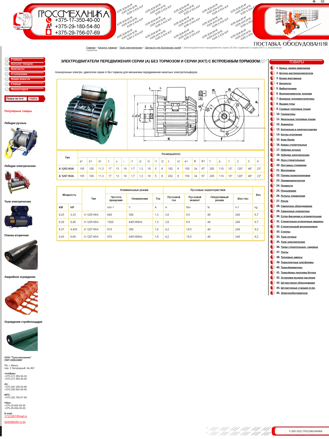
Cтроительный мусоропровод (299, 226)
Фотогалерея (19, 89)
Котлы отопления (291, 134)
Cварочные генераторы (295, 211)
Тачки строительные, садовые (299, 247)
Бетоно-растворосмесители (296, 73)
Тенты (284, 252)
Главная (16, 59)
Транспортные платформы (297, 262)
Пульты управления (293, 195)
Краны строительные (294, 144)
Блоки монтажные (290, 78)
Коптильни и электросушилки (299, 129)
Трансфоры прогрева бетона (298, 272)
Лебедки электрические (295, 155)
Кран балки (287, 139)
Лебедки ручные (291, 149)
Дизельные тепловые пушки (298, 119)
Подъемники (288, 190)
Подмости (287, 185)
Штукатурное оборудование (298, 282)
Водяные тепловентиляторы (296, 98)
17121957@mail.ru (15, 416)
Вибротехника (287, 88)
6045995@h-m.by (15, 422)
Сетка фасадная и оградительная (301, 216)
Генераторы (288, 114)
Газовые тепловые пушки (295, 109)
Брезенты (285, 83)
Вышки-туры (287, 103)
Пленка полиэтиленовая (295, 175)
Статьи (16, 84)
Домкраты (287, 124)
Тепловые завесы (291, 257)
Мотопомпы (288, 170)
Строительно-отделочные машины (302, 221)
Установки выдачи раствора (298, 277)
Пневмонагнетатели (293, 180)
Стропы (285, 231)
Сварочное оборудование (296, 206)
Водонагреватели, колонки (295, 93)
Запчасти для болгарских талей (163, 47)
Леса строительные (293, 160)
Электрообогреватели (294, 293)
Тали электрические (130, 47)
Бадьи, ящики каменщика (294, 68)
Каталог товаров (22, 63)
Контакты (17, 68)
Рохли (284, 201)
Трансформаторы (291, 267)
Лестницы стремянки (293, 165)
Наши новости (20, 79)
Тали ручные (289, 236)
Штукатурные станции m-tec (298, 288)
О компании (19, 74)
